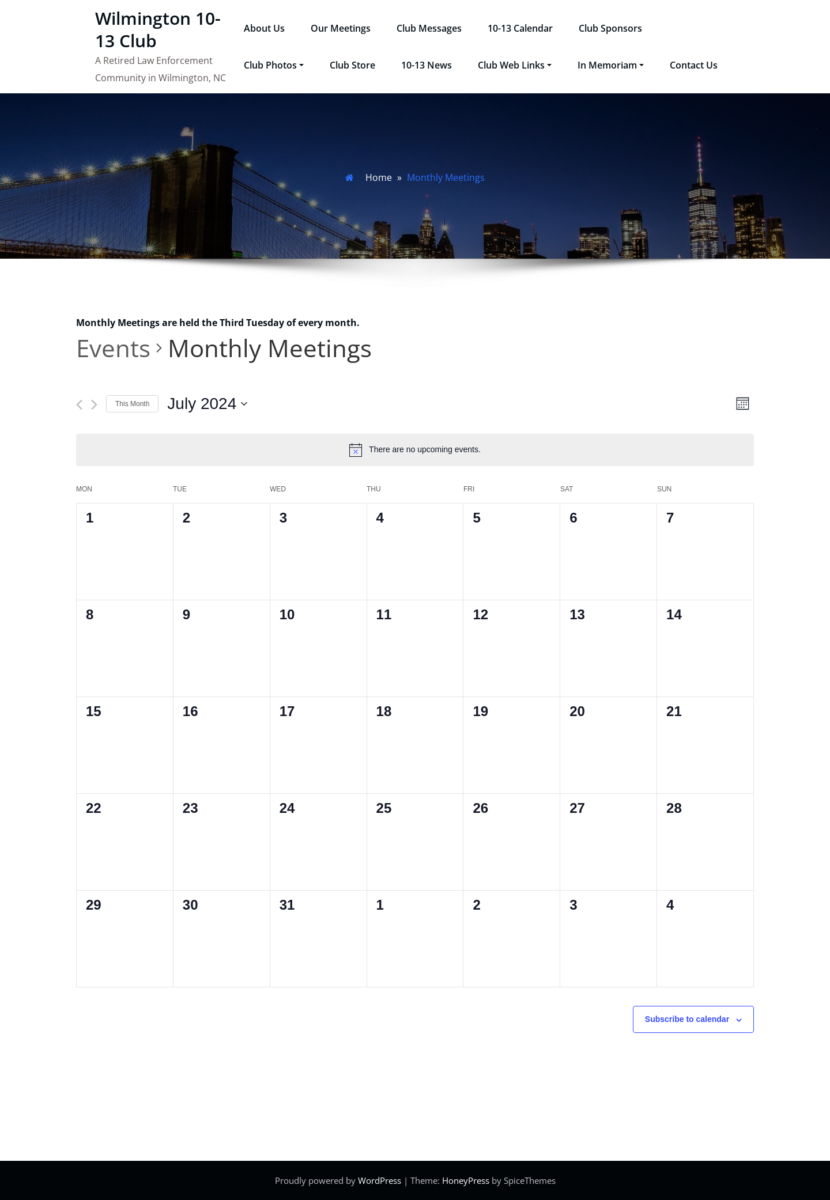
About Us (264, 28)
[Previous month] (79, 404)
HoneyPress (465, 1180)
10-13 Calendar (520, 28)
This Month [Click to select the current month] (132, 404)
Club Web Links (515, 65)
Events (113, 347)
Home (378, 177)
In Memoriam (611, 65)
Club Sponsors (610, 28)
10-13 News (426, 65)
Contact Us (694, 65)
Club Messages (429, 28)
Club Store (352, 65)
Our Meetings (341, 28)
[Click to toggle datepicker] (207, 403)
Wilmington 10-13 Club (158, 29)
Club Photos (274, 65)
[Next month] (94, 404)
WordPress (379, 1180)
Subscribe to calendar (687, 1019)
